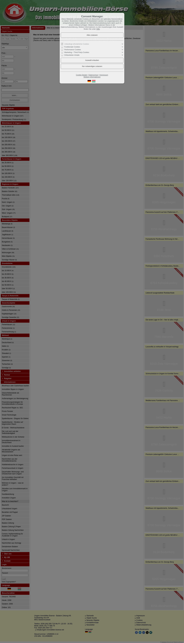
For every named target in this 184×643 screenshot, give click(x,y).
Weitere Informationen (92, 77)
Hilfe (98, 29)
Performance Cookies (72, 50)
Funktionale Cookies (72, 47)
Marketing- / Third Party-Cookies (76, 52)
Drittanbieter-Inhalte (71, 55)
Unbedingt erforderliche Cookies (76, 44)
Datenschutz (93, 75)
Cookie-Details (81, 75)
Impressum (103, 75)
